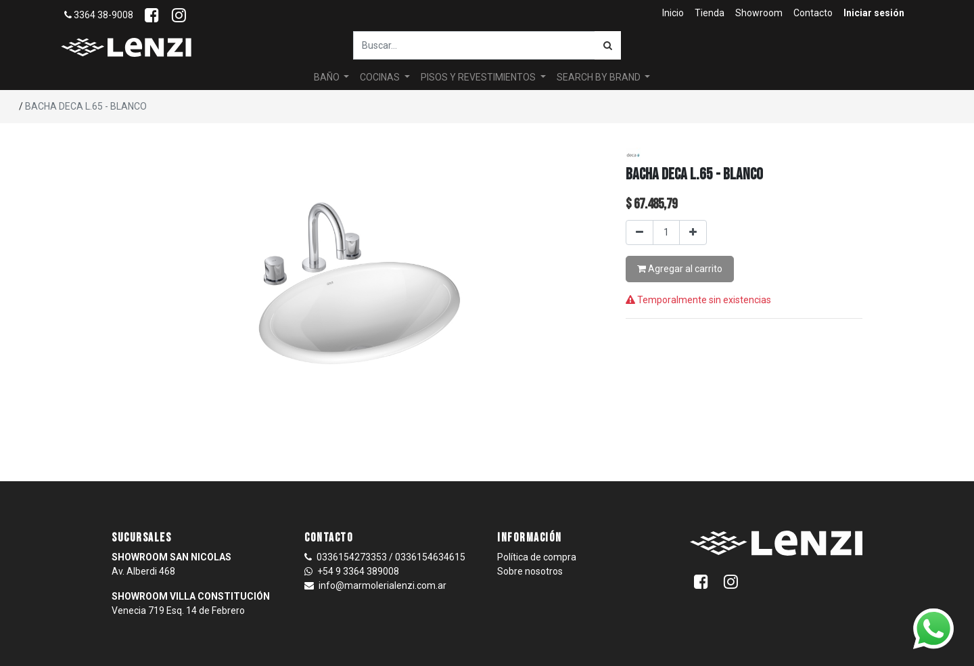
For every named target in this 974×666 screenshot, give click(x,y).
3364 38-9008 (98, 14)
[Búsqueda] (608, 45)
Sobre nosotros (530, 571)
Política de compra (536, 557)
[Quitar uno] (639, 232)
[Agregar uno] (693, 232)
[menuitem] (673, 13)
